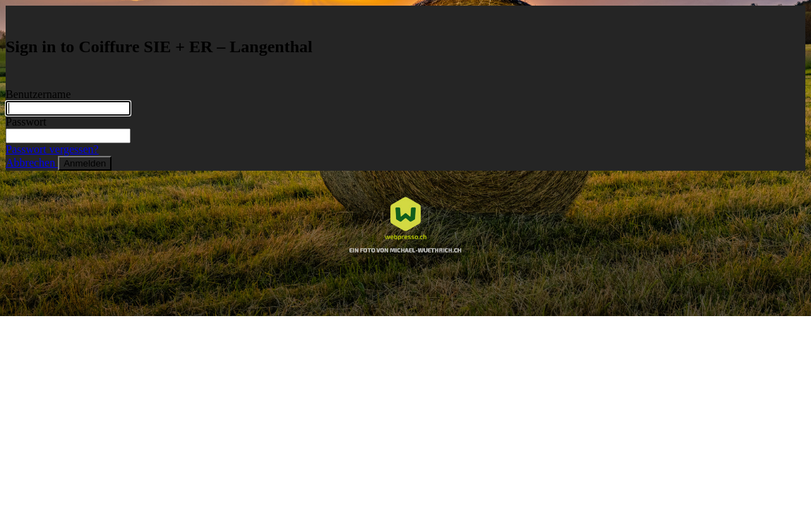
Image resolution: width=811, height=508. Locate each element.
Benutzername (38, 94)
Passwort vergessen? (52, 149)
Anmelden (85, 163)
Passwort (26, 122)
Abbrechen (32, 163)
